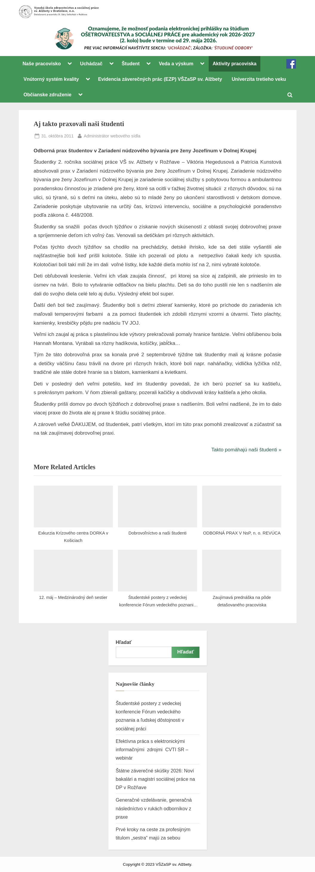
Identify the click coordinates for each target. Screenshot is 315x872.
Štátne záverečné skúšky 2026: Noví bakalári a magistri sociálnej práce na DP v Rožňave (155, 779)
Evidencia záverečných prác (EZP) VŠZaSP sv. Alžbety (160, 79)
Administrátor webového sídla (112, 135)
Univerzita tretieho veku (259, 79)
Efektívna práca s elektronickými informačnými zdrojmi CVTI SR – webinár (152, 749)
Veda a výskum (176, 63)
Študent (131, 63)
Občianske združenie (48, 94)
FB (291, 63)
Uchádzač (91, 63)
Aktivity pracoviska (234, 63)
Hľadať (124, 642)
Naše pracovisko (41, 63)
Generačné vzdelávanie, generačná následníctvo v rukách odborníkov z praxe (154, 808)
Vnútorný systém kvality (51, 79)
